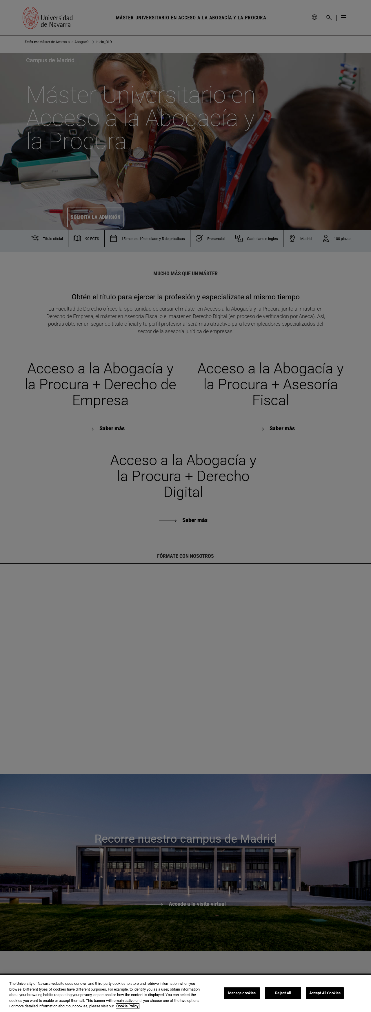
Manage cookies (242, 993)
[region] (185, 993)
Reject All (283, 993)
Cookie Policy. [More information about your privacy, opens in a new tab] (127, 1006)
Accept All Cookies (325, 993)
